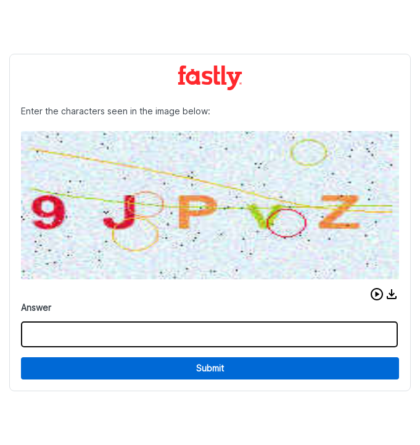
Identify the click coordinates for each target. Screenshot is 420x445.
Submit (210, 368)
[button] (376, 294)
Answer (36, 307)
